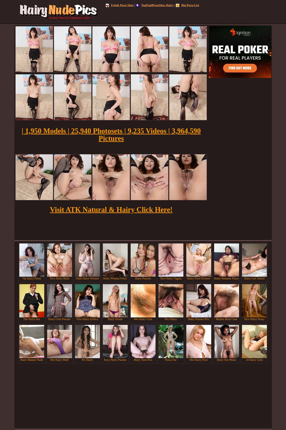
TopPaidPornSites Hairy (155, 5)
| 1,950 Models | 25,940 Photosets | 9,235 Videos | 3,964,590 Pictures (111, 135)
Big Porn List (187, 5)
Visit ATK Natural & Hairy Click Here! (111, 210)
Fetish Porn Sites (120, 5)
